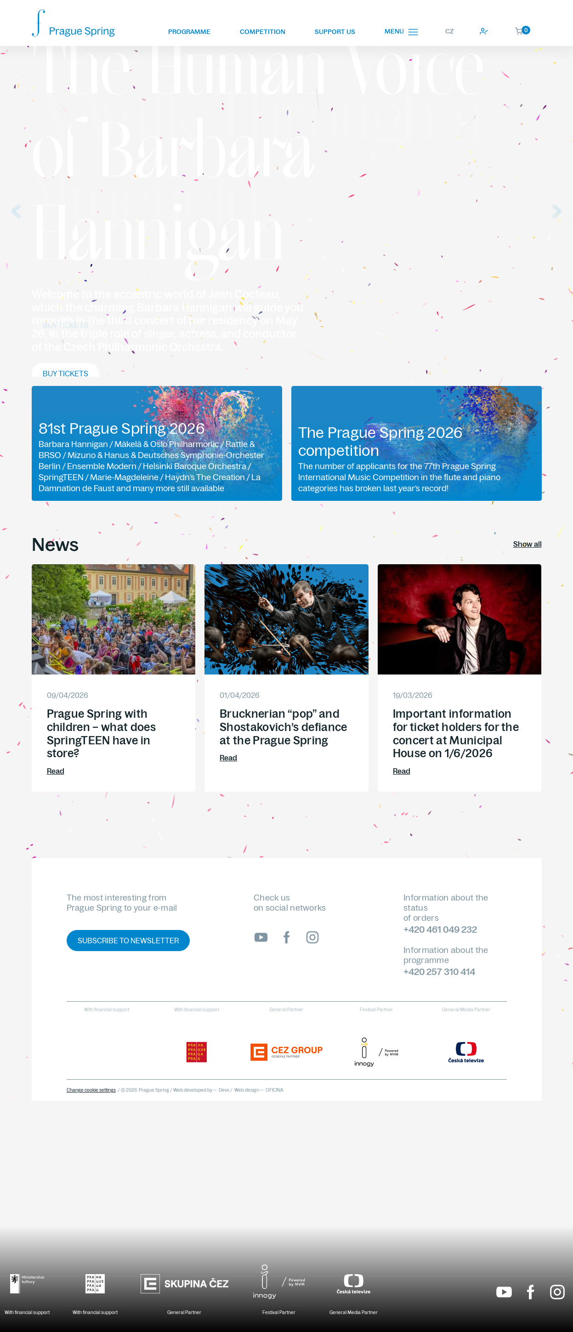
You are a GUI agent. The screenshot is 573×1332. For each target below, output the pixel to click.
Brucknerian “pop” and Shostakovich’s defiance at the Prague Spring (283, 727)
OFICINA (275, 1090)
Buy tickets (65, 325)
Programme (189, 32)
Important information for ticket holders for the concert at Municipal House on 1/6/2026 (456, 733)
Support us (335, 32)
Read (55, 771)
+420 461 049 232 (440, 929)
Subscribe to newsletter (128, 940)
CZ (449, 31)
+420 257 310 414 (439, 971)
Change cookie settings (91, 1090)
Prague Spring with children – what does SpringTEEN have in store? (101, 733)
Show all (527, 544)
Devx (224, 1090)
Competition (262, 32)
